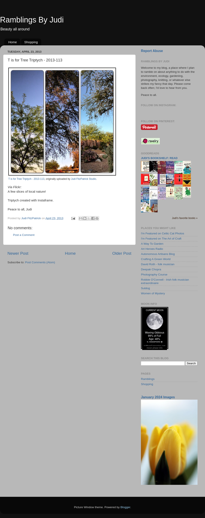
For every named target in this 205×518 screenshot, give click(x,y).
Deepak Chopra (151, 269)
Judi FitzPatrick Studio (83, 178)
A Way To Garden (152, 243)
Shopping (31, 42)
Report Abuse (152, 51)
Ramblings (148, 379)
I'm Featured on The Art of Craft (161, 238)
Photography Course (154, 274)
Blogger (125, 507)
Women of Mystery (153, 293)
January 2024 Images (158, 397)
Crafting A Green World (156, 259)
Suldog (145, 288)
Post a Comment (24, 235)
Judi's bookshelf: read (159, 158)
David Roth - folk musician (157, 264)
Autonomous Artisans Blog (158, 254)
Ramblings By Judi (32, 19)
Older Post (121, 253)
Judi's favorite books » (185, 218)
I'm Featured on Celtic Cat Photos (162, 233)
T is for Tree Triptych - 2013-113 (26, 178)
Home (12, 42)
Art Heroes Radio (152, 248)
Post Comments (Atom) (40, 262)
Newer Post (17, 253)
